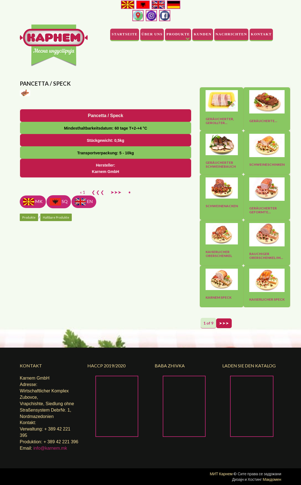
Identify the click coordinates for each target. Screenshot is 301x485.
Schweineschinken (267, 165)
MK (33, 304)
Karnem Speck (218, 298)
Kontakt (261, 34)
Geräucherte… (263, 121)
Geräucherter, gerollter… (220, 121)
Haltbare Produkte (56, 319)
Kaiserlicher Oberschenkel (219, 254)
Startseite (124, 34)
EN (84, 304)
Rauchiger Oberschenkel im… (266, 256)
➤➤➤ (115, 294)
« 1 (82, 294)
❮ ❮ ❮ (98, 294)
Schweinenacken (222, 206)
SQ (59, 304)
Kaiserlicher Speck (267, 299)
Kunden (202, 34)
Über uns (152, 34)
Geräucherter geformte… (263, 210)
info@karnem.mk (50, 448)
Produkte (178, 34)
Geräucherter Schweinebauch (221, 165)
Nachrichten (231, 34)
